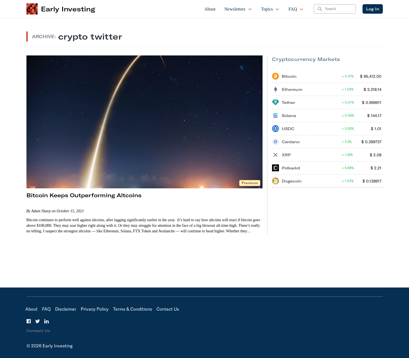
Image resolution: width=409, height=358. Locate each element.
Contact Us (167, 309)
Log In (372, 8)
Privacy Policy (95, 309)
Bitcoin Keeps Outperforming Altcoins (83, 195)
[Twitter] (37, 321)
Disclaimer (65, 309)
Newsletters (238, 9)
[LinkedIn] (46, 321)
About (209, 9)
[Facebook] (28, 321)
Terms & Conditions (132, 309)
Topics (270, 9)
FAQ (296, 9)
